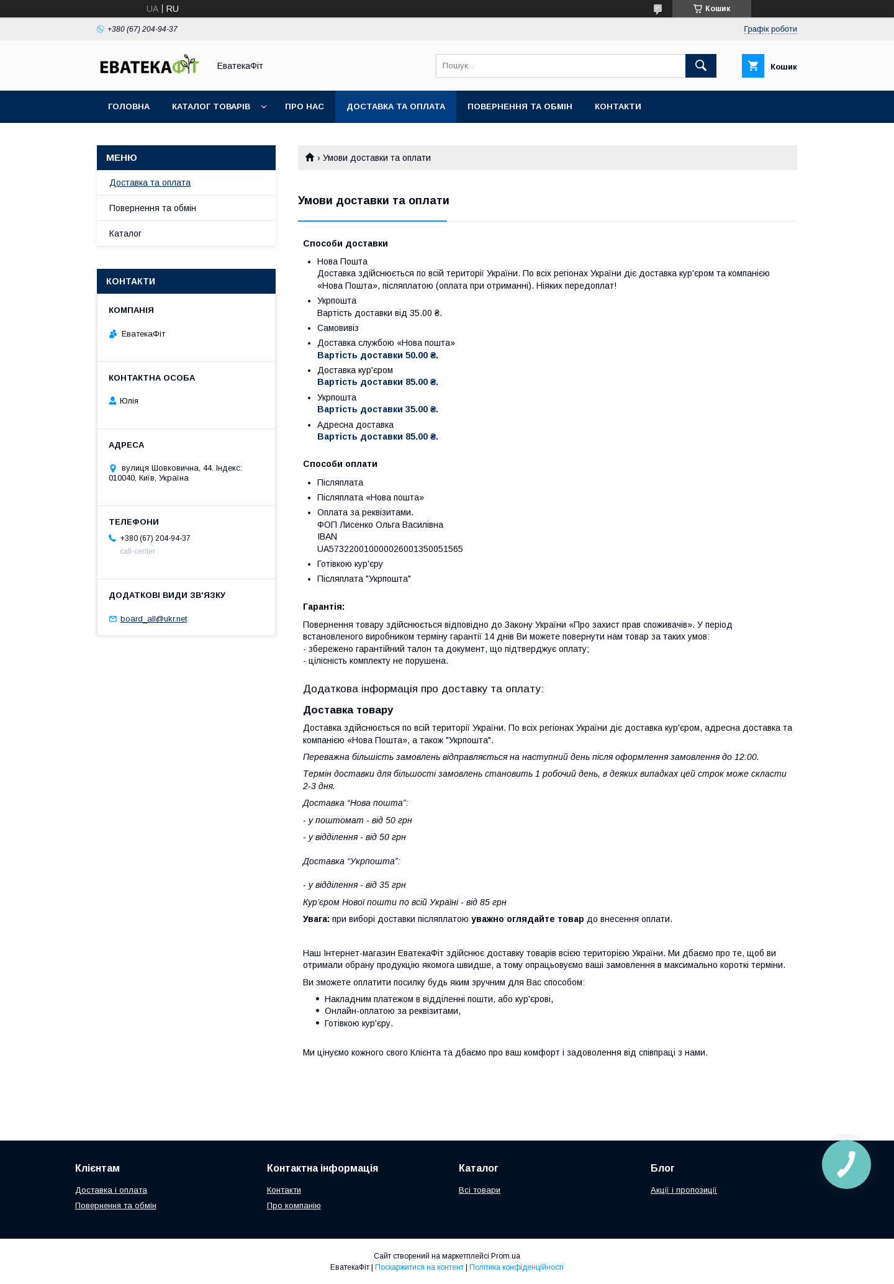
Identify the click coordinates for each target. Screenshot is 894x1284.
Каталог (125, 233)
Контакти (618, 106)
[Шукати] (700, 66)
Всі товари (479, 1190)
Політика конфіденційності (516, 1267)
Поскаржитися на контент (419, 1267)
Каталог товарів (211, 106)
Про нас (304, 106)
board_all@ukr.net (153, 618)
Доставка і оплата (111, 1190)
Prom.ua (505, 1256)
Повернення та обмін (519, 106)
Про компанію (294, 1205)
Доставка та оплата (395, 106)
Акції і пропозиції (684, 1190)
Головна (129, 106)
